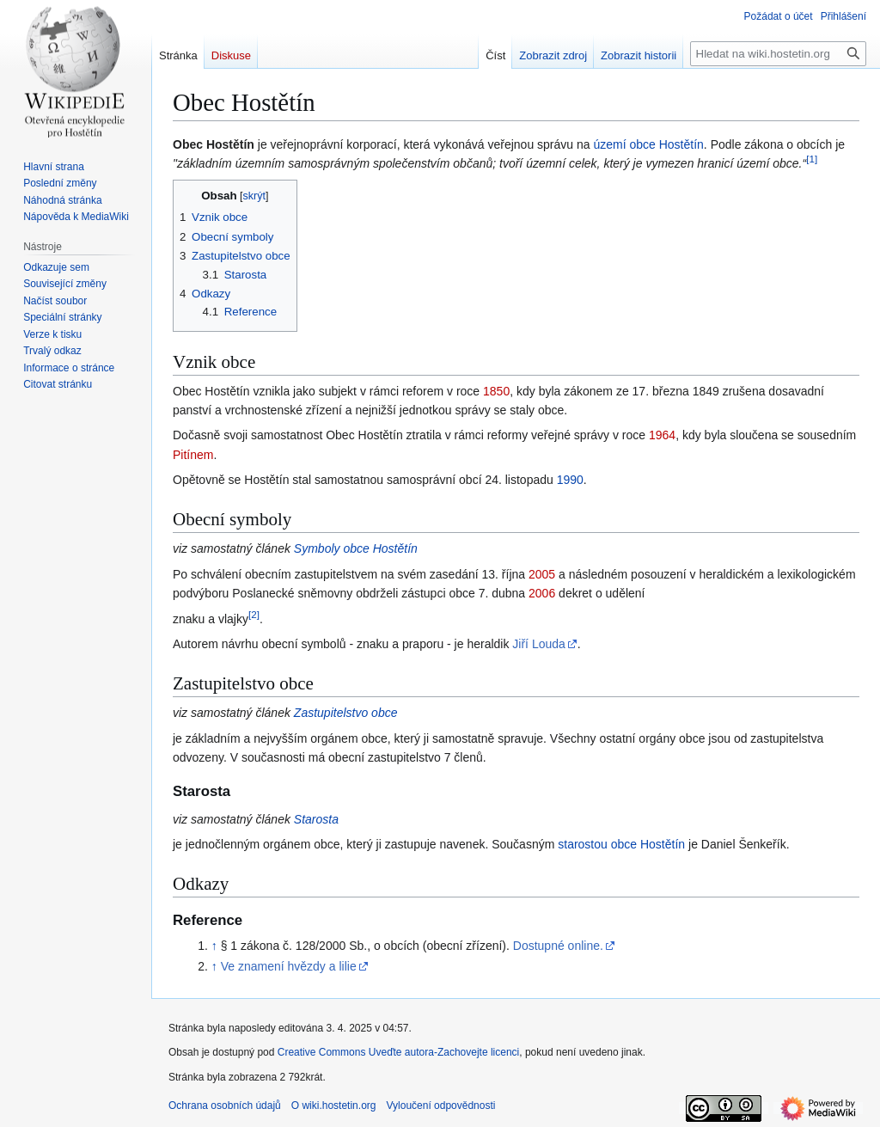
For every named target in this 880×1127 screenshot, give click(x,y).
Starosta (316, 819)
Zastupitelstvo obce (346, 713)
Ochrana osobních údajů (224, 1105)
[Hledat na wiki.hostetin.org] (778, 53)
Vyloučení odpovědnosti (440, 1105)
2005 (542, 574)
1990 (570, 480)
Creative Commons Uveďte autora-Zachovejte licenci (399, 1052)
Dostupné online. (558, 945)
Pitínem (193, 455)
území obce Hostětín (648, 144)
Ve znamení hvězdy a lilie (289, 966)
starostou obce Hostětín (621, 844)
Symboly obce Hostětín (356, 548)
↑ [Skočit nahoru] (214, 945)
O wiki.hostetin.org (333, 1105)
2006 (542, 593)
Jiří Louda (538, 644)
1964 (662, 435)
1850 (496, 391)
